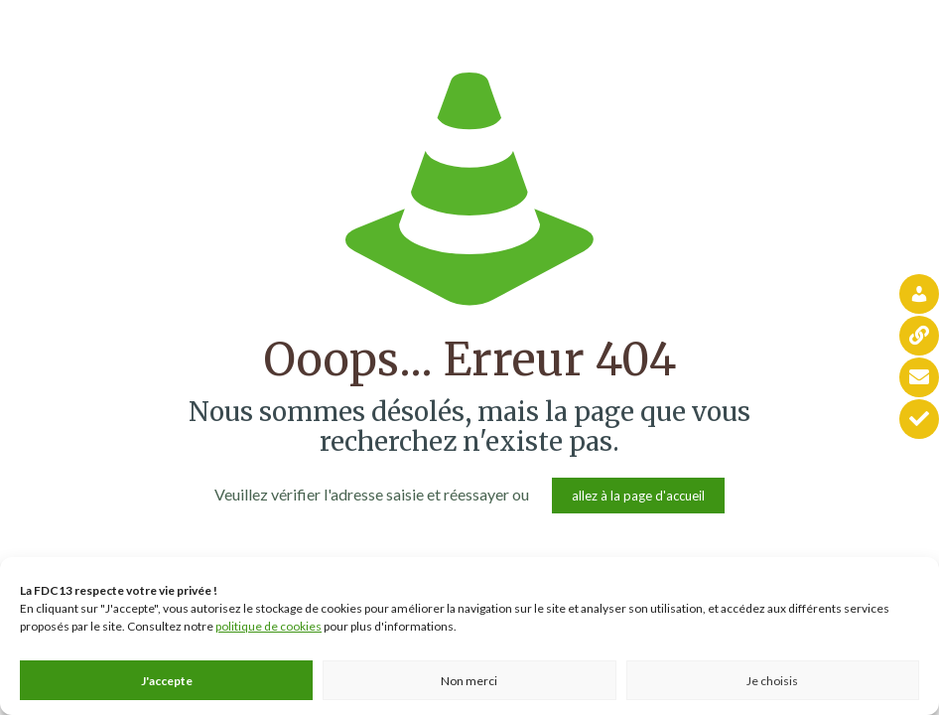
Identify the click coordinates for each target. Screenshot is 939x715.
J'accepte (167, 680)
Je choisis (772, 680)
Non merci (469, 680)
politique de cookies (268, 626)
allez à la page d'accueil (638, 495)
